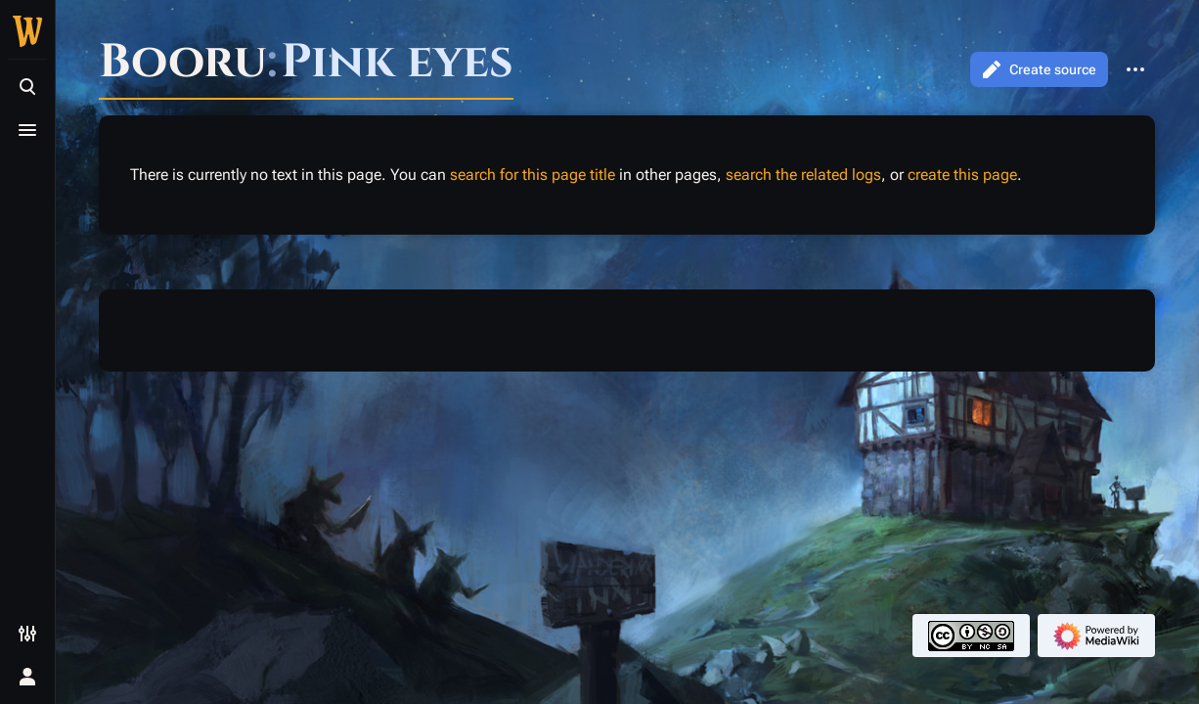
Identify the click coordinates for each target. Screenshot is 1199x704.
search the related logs (803, 174)
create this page (962, 174)
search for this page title (532, 174)
